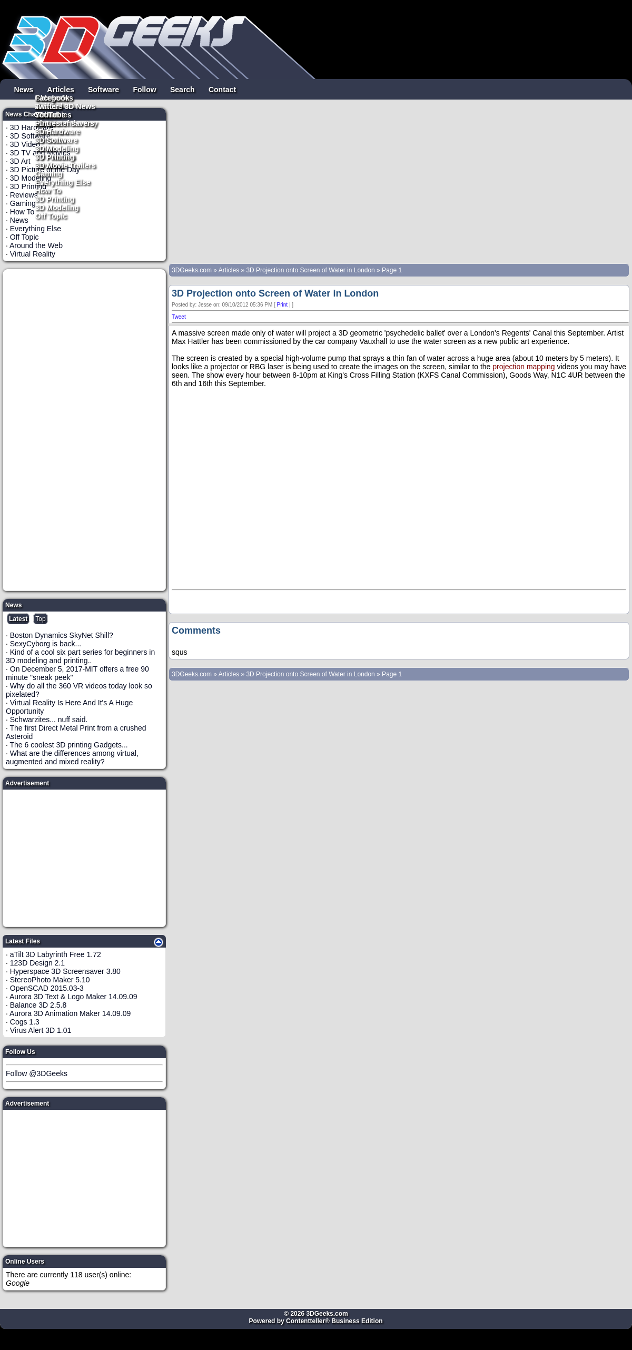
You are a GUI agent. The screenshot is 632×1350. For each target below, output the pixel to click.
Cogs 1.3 (24, 1022)
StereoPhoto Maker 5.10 (50, 979)
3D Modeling (57, 207)
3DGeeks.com (192, 270)
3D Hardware (58, 131)
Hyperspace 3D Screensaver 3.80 (65, 971)
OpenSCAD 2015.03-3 (47, 988)
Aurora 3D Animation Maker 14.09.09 (70, 1013)
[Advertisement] (85, 430)
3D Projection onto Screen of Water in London (310, 270)
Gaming (49, 173)
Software (103, 89)
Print (282, 305)
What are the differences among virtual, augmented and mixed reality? (72, 757)
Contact (222, 89)
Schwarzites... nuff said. (49, 719)
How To (48, 190)
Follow (144, 89)
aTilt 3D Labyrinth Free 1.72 (55, 954)
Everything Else (63, 182)
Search (182, 89)
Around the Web (36, 245)
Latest (18, 619)
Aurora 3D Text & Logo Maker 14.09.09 (73, 996)
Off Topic (51, 215)
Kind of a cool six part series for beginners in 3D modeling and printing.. (80, 656)
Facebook (52, 97)
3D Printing (55, 198)
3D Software (56, 139)
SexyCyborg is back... (45, 643)
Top (40, 619)
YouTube (50, 114)
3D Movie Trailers (65, 165)
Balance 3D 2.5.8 (38, 1005)
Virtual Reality (32, 254)
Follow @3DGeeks (36, 1073)
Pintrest (49, 123)
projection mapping (523, 366)
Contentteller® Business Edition (334, 1321)
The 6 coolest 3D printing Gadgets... (69, 745)
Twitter (47, 106)
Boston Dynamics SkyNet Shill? (61, 635)
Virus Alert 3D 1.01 (40, 1030)
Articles (60, 89)
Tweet (179, 317)
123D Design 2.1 (37, 963)
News (24, 89)
